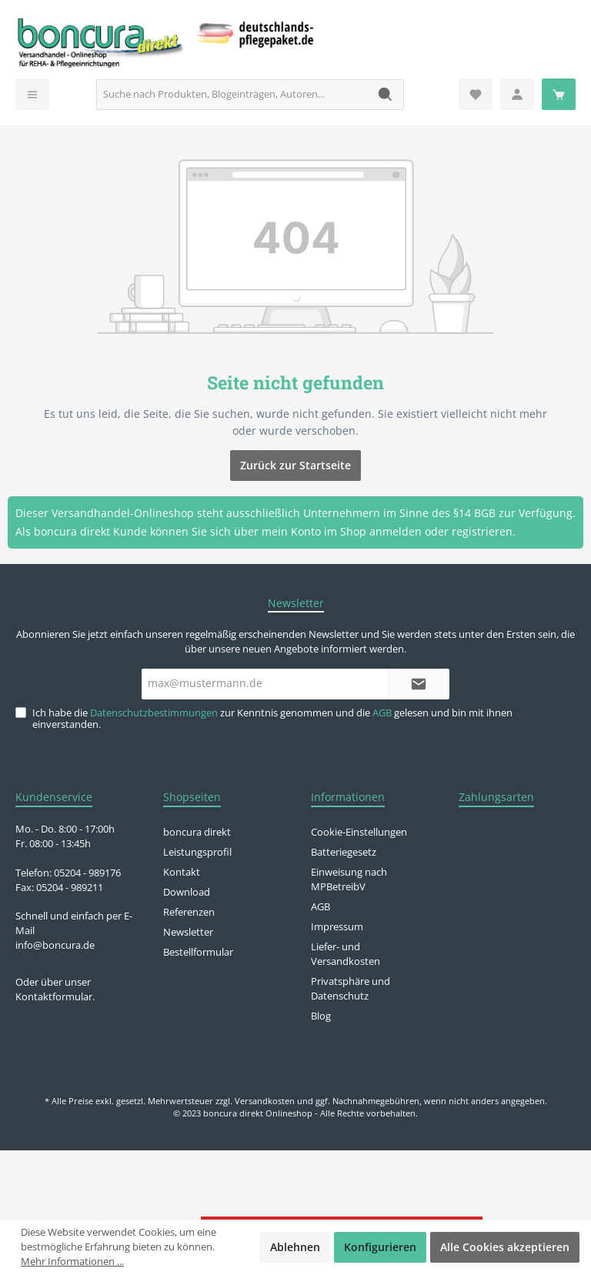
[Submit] (418, 684)
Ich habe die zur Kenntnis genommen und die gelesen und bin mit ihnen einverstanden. (272, 718)
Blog (321, 1016)
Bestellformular (198, 952)
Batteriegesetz (343, 852)
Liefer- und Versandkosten (345, 954)
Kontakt (181, 872)
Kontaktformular (53, 996)
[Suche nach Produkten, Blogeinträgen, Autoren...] (232, 94)
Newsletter (188, 932)
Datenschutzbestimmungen (154, 712)
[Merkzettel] (475, 94)
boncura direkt (197, 832)
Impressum (337, 926)
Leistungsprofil (197, 852)
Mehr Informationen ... (72, 1261)
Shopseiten (192, 796)
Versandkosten (265, 1100)
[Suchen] (386, 94)
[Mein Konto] (517, 94)
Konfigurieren (380, 1247)
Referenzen (189, 912)
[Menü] (32, 94)
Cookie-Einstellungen (359, 832)
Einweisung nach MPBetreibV (349, 879)
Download (186, 892)
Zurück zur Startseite (295, 465)
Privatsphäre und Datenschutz (350, 989)
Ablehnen (295, 1247)
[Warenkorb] (559, 94)
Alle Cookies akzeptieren (504, 1247)
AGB (382, 712)
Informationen (348, 796)
